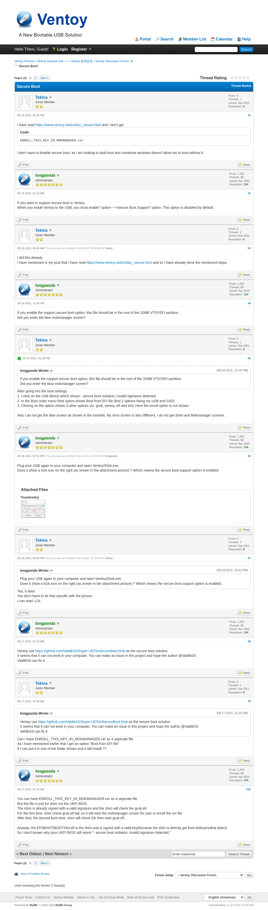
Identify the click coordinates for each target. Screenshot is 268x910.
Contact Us (42, 897)
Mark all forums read (140, 897)
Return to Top (86, 897)
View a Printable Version (35, 873)
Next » (45, 77)
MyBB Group (63, 905)
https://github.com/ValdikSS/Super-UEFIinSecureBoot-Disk (80, 651)
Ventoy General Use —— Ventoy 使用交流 (65, 61)
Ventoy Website (63, 897)
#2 (249, 193)
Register (79, 49)
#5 (249, 358)
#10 (248, 789)
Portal (145, 39)
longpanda (111, 456)
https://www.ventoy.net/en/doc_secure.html (68, 125)
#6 (249, 456)
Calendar (224, 39)
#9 (249, 701)
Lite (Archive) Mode (111, 897)
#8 (249, 641)
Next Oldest (30, 854)
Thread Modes (241, 86)
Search (166, 39)
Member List (194, 39)
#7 (249, 558)
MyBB (33, 905)
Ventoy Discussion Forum (112, 61)
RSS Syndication (168, 897)
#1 (249, 115)
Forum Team (24, 897)
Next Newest (56, 854)
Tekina (41, 97)
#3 (249, 248)
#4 (249, 303)
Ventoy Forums (24, 61)
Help (246, 39)
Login (62, 49)
